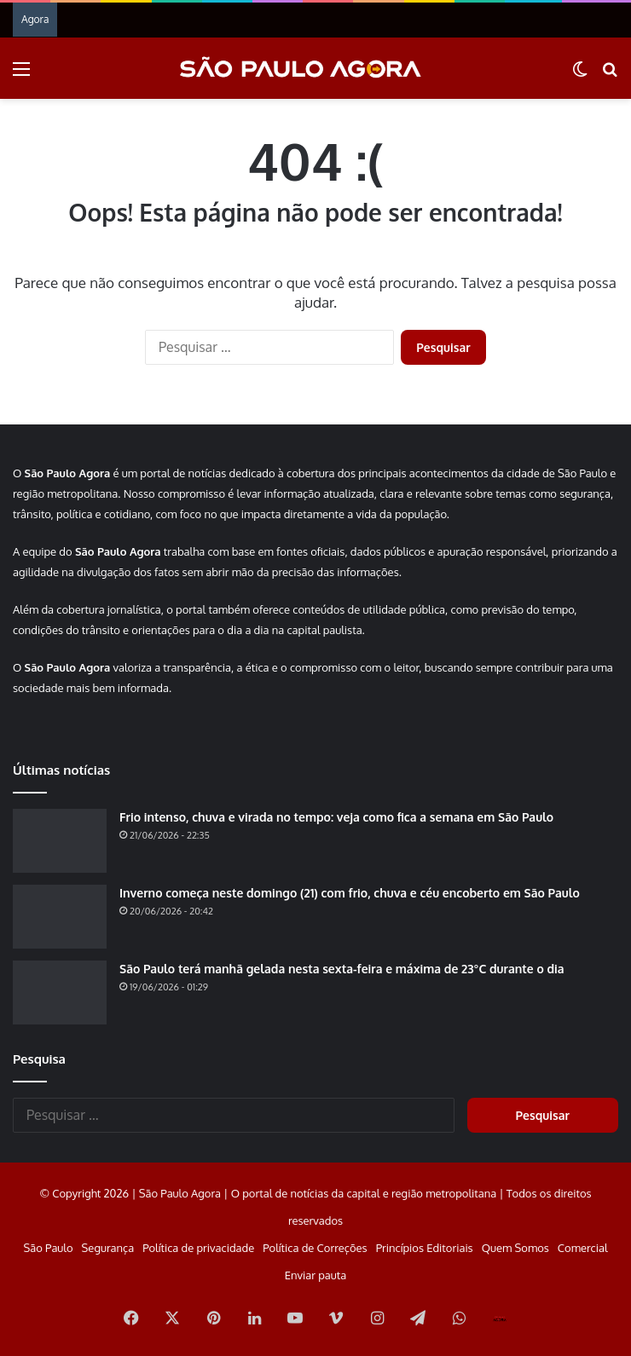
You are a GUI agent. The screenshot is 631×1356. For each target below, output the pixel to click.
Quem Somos (515, 1248)
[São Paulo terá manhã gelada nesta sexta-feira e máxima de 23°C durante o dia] (60, 992)
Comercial (583, 1248)
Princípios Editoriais (424, 1248)
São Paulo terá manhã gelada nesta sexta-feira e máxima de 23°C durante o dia (341, 968)
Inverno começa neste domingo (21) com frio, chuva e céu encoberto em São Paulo (349, 893)
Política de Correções (315, 1248)
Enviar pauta (315, 1275)
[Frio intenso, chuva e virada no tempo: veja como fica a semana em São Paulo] (60, 841)
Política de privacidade (198, 1248)
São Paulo (47, 1248)
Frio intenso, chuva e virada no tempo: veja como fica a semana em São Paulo (336, 817)
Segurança (108, 1248)
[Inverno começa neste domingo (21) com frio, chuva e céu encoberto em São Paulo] (60, 917)
